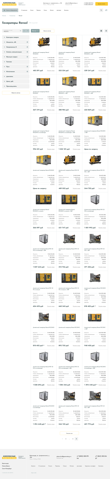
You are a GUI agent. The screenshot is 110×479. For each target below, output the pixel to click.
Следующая (76, 439)
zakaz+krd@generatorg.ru (71, 3)
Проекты (39, 10)
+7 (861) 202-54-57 (88, 4)
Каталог (11, 10)
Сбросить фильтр (47, 31)
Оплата (52, 10)
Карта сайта (33, 473)
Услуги (31, 10)
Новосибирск (6, 466)
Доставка (59, 10)
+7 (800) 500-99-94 (88, 3)
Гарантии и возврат (90, 466)
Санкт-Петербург (7, 468)
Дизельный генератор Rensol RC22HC (43, 170)
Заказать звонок (101, 4)
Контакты (66, 10)
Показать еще (69, 433)
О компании (24, 10)
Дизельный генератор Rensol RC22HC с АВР (94, 131)
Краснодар (5, 463)
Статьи (45, 10)
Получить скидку (50, 70)
